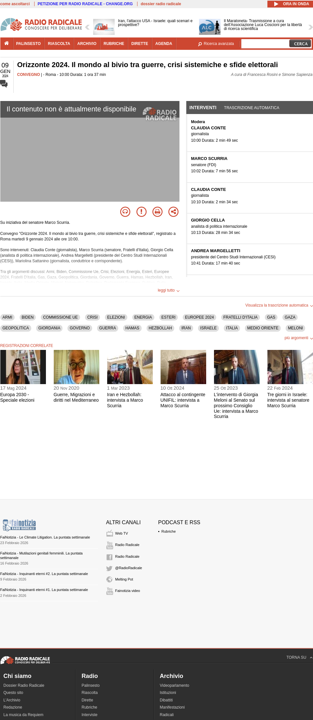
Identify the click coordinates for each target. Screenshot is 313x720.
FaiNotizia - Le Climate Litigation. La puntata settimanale (45, 537)
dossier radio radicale (161, 4)
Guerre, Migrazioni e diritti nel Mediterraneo (76, 397)
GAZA (290, 317)
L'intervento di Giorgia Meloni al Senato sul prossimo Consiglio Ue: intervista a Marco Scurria (236, 405)
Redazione (13, 707)
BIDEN (28, 317)
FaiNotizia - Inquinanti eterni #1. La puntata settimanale (44, 590)
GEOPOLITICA (16, 328)
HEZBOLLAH (160, 328)
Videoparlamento (175, 685)
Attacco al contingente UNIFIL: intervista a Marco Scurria (183, 400)
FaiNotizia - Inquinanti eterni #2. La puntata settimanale (44, 574)
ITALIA (232, 328)
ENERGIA (143, 317)
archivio (86, 43)
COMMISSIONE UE (60, 317)
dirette (139, 43)
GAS (271, 317)
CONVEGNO (28, 74)
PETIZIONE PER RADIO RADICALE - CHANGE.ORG (85, 4)
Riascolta (90, 692)
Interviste (90, 715)
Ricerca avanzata (219, 43)
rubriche (114, 43)
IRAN (186, 328)
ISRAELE (208, 328)
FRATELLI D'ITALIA (240, 317)
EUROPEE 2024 (199, 317)
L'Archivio (12, 700)
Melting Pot (124, 579)
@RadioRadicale (128, 568)
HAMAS (132, 328)
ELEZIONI (116, 317)
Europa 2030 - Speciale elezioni (17, 397)
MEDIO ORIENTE (262, 328)
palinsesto (28, 43)
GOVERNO (80, 328)
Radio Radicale (127, 545)
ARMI (7, 317)
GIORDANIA (49, 328)
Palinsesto (91, 685)
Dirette (87, 700)
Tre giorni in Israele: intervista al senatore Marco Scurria (288, 400)
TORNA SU (296, 657)
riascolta (59, 43)
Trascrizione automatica (251, 108)
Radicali (167, 715)
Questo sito (13, 692)
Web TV (121, 533)
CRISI (92, 317)
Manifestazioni (172, 707)
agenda (163, 43)
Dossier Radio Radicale (24, 685)
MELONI (295, 328)
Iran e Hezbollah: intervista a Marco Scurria (125, 400)
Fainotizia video (127, 591)
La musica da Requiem (24, 715)
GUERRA (107, 328)
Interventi (203, 107)
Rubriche (169, 531)
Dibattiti (166, 700)
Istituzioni (168, 692)
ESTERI (169, 317)
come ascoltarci (15, 4)
